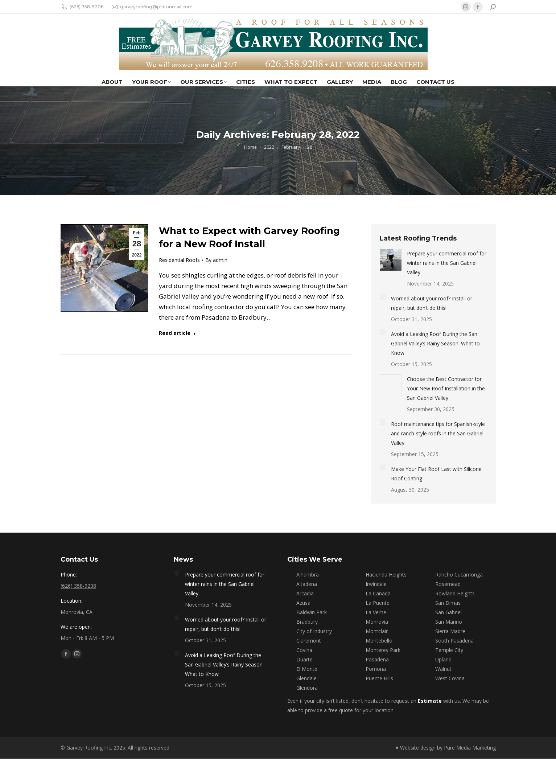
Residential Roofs (179, 260)
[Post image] (390, 260)
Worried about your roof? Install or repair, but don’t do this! (431, 303)
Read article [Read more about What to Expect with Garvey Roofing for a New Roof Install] (177, 333)
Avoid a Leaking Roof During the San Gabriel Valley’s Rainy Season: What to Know (435, 343)
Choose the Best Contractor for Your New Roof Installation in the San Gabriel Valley (446, 388)
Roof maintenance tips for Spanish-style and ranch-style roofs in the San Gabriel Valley (438, 433)
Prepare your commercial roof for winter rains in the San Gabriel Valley (446, 263)
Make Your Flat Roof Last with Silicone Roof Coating (436, 473)
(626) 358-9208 (82, 7)
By (216, 260)
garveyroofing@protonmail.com (152, 7)
